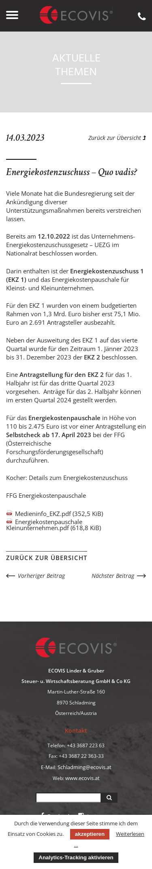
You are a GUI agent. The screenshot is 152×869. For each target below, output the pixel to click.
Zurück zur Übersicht (117, 138)
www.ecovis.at (82, 778)
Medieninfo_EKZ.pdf (59, 514)
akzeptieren (90, 834)
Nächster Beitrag (113, 575)
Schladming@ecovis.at (84, 767)
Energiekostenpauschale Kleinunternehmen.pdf (53, 525)
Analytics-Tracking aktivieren (76, 857)
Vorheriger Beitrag (41, 575)
